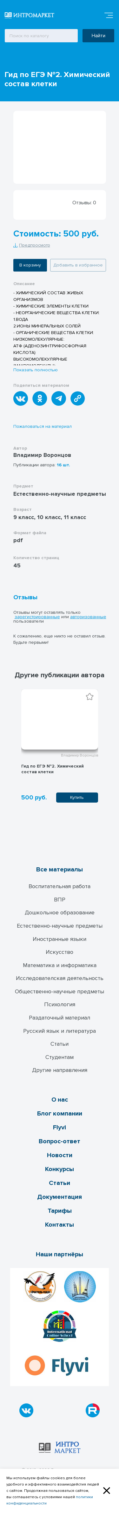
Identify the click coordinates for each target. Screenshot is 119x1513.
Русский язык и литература (59, 1030)
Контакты (59, 1225)
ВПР (59, 899)
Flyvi (59, 1127)
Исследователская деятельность (59, 978)
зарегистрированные (37, 617)
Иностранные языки (59, 939)
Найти (98, 36)
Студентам (59, 1057)
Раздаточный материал (59, 1017)
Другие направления (59, 1070)
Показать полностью (35, 370)
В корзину (30, 265)
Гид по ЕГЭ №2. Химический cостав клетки (52, 768)
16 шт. (63, 465)
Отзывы (25, 597)
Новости (59, 1155)
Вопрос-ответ (59, 1141)
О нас (59, 1099)
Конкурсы (59, 1169)
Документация (59, 1197)
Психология (59, 1004)
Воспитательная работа (59, 886)
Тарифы (60, 1211)
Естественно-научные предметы (59, 925)
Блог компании (59, 1113)
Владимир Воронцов (42, 455)
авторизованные (88, 617)
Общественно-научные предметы (59, 991)
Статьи (59, 1043)
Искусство (59, 951)
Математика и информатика (59, 965)
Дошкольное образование (60, 912)
